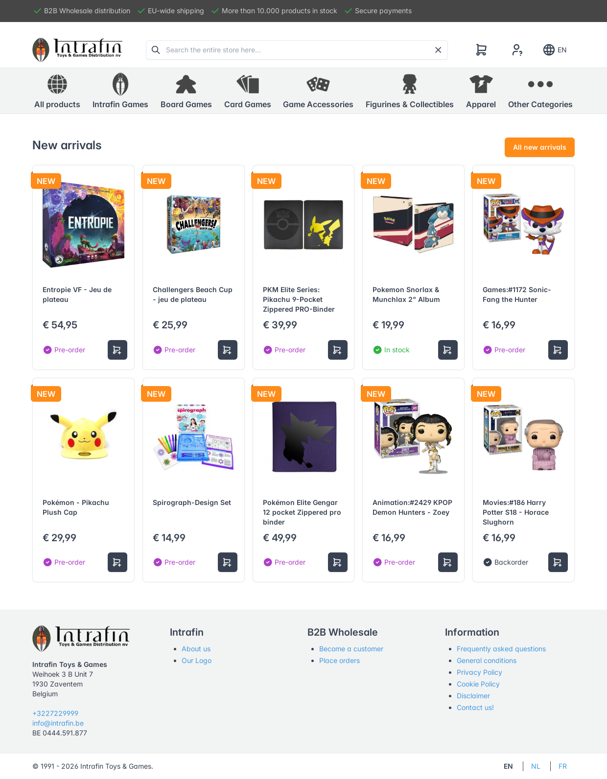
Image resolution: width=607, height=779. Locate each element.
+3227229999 (55, 713)
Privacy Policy (479, 672)
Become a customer (351, 648)
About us (196, 648)
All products (57, 90)
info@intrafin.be (58, 723)
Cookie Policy (478, 684)
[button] (120, 91)
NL (535, 766)
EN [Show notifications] (554, 50)
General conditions (486, 660)
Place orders (339, 660)
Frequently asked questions (501, 648)
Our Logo (196, 660)
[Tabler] (77, 50)
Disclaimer (473, 695)
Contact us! (475, 707)
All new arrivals (539, 147)
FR (563, 766)
